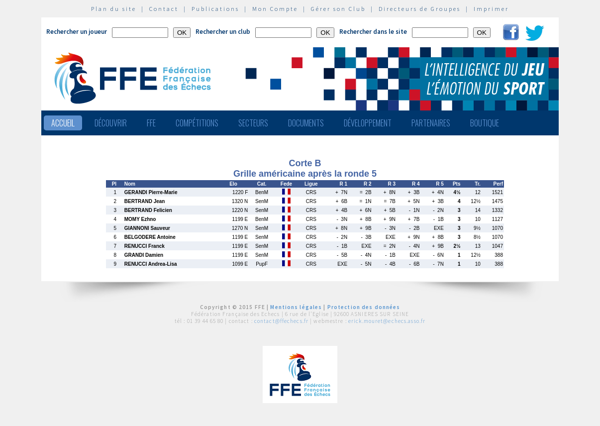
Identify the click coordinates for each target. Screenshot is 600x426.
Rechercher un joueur (76, 31)
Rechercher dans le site (373, 31)
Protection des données (363, 307)
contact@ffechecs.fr (281, 321)
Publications (215, 8)
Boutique (484, 123)
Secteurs (253, 123)
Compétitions (197, 123)
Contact (164, 8)
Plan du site (113, 8)
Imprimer (491, 8)
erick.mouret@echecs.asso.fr (386, 321)
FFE (151, 123)
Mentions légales (296, 307)
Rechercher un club (223, 31)
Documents (306, 123)
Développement (368, 123)
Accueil (63, 123)
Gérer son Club (338, 8)
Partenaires (430, 123)
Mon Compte (275, 8)
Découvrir (111, 123)
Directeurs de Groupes (420, 8)
